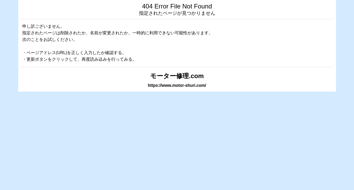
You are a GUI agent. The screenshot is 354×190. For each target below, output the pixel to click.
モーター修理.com (177, 75)
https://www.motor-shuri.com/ (177, 85)
